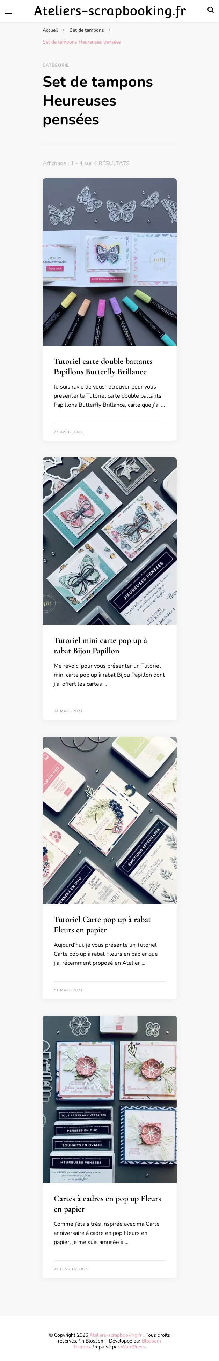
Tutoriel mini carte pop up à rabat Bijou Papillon (100, 645)
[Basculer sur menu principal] (8, 11)
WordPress (133, 1347)
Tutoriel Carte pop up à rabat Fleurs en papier (102, 924)
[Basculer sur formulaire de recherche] (210, 11)
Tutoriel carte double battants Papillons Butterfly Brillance (103, 366)
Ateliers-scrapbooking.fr (110, 10)
